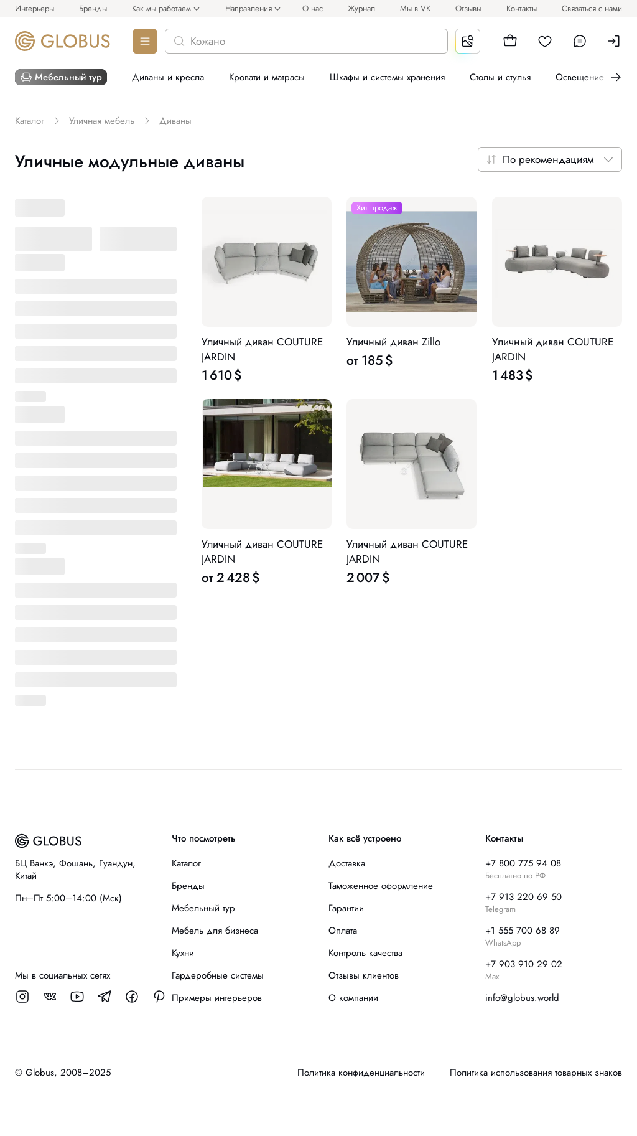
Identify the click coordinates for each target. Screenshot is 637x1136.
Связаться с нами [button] (592, 8)
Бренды (93, 8)
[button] (510, 41)
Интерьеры (34, 8)
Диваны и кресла (168, 77)
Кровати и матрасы (267, 77)
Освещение (580, 77)
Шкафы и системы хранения (387, 77)
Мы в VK (415, 8)
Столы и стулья (500, 77)
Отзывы (468, 8)
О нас (312, 8)
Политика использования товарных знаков (536, 1072)
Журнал (361, 8)
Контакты (521, 8)
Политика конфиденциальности (361, 1072)
